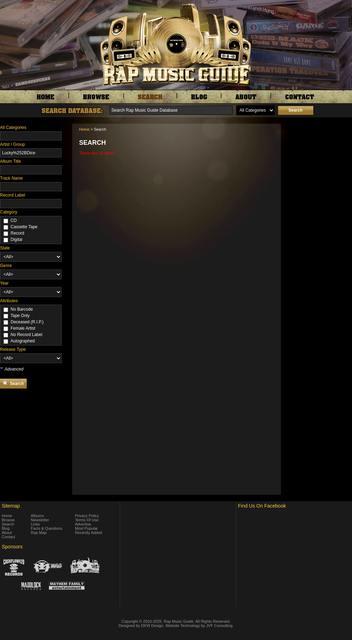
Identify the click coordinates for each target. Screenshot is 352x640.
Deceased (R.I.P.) (27, 321)
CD (14, 220)
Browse (8, 520)
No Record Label (26, 334)
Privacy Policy (87, 516)
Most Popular (86, 528)
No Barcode (22, 309)
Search (8, 524)
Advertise (83, 524)
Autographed (23, 340)
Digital (16, 239)
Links (35, 524)
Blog (6, 528)
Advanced (14, 369)
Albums (37, 516)
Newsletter (40, 520)
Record (17, 233)
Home (84, 129)
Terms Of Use (87, 520)
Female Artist (23, 328)
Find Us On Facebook (262, 506)
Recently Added (88, 532)
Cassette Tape (24, 226)
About (7, 532)
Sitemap (11, 506)
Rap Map (39, 532)
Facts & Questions (47, 528)
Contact (8, 537)
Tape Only (20, 315)
